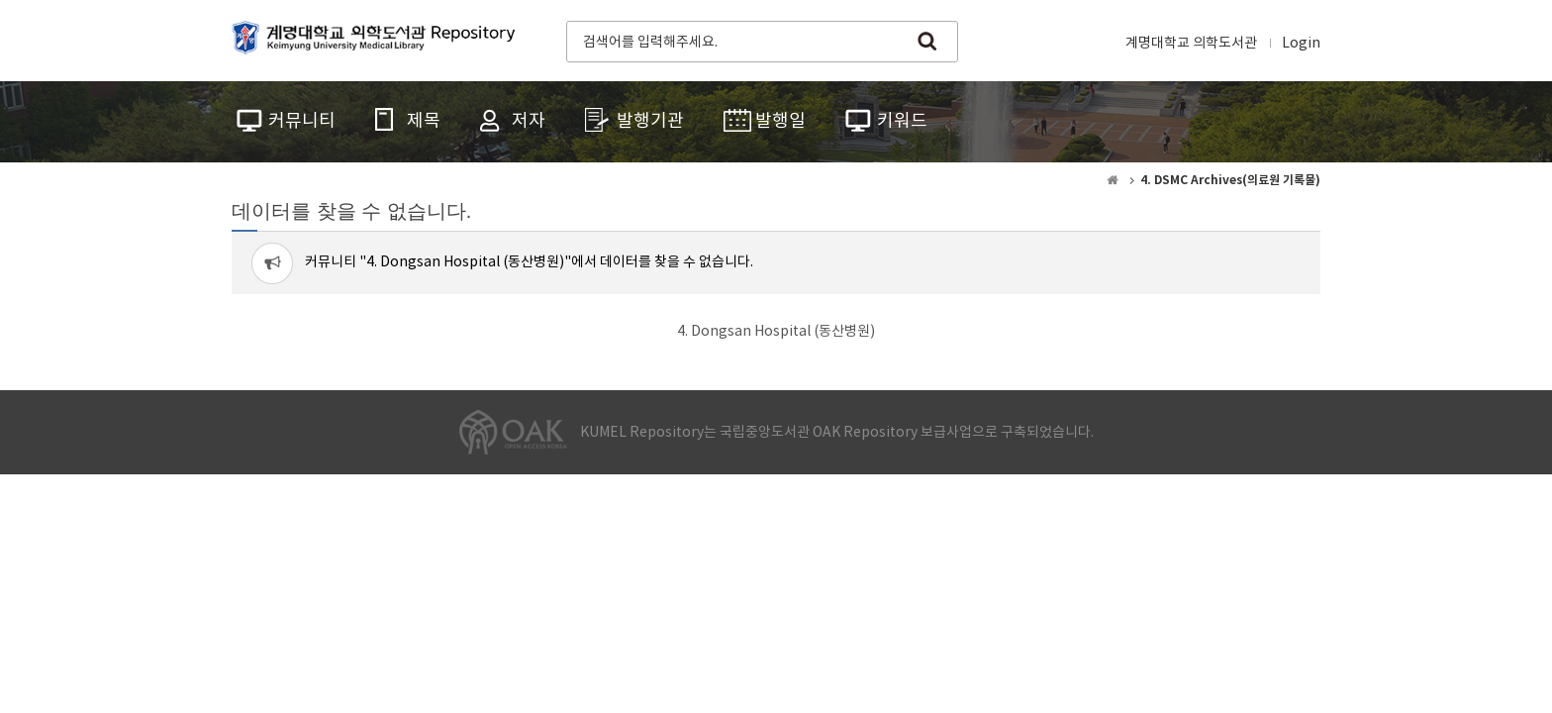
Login (1301, 43)
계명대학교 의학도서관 (1191, 43)
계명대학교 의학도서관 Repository (378, 39)
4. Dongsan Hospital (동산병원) (776, 332)
